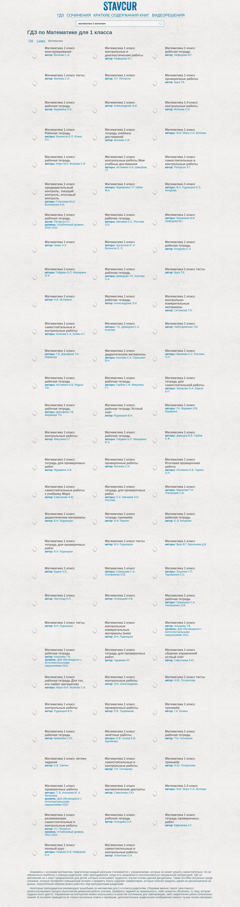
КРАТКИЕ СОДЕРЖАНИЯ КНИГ (121, 15)
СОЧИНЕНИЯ (79, 15)
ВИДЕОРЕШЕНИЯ (168, 15)
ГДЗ (60, 15)
